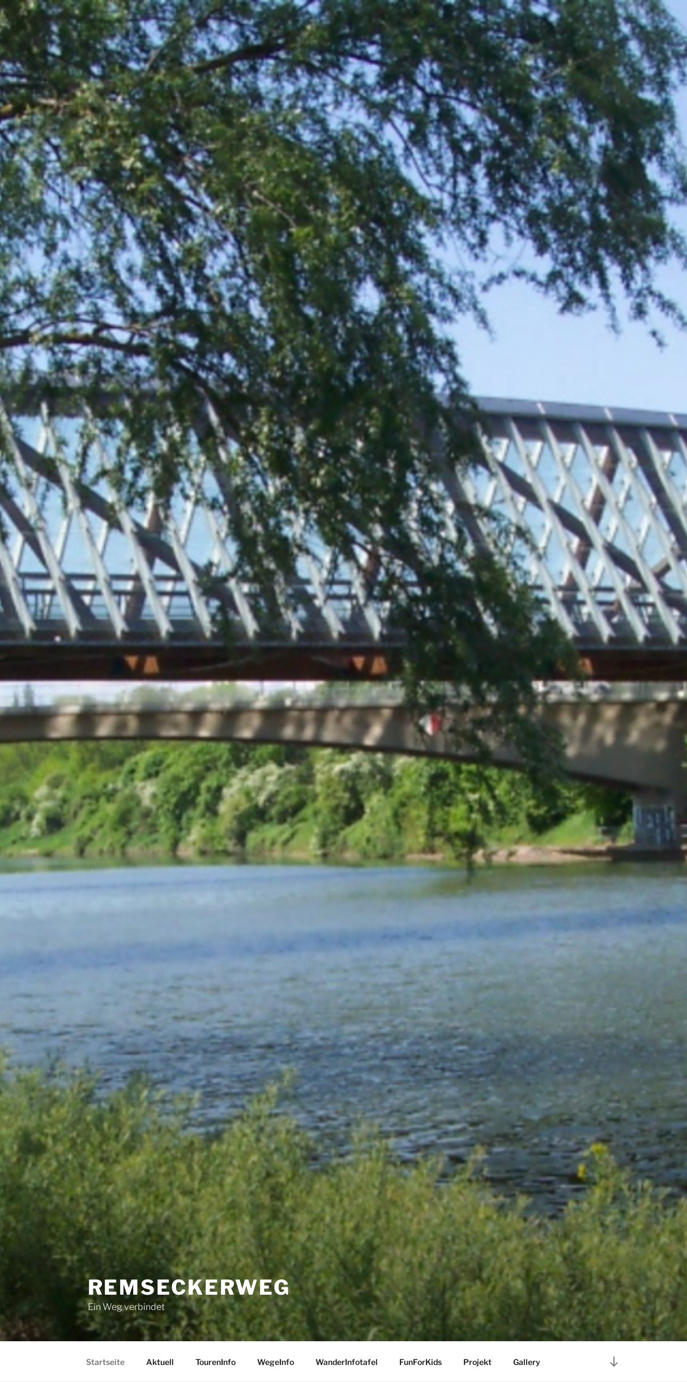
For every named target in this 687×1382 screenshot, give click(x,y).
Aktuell (160, 1362)
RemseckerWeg (189, 1287)
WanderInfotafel (346, 1362)
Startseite (105, 1362)
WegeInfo (275, 1362)
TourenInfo (215, 1362)
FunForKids (420, 1362)
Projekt (477, 1362)
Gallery (526, 1362)
